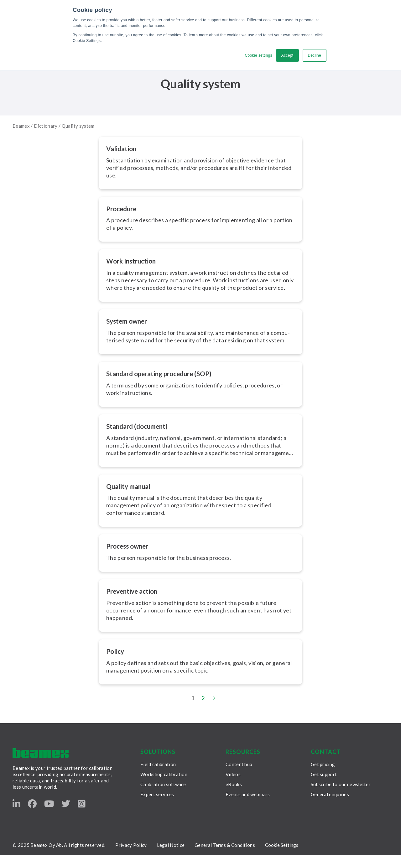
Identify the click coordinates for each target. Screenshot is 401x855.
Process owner (129, 545)
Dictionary (46, 126)
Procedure (123, 208)
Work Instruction (132, 261)
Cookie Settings (281, 844)
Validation (122, 148)
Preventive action (134, 590)
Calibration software (163, 783)
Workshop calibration (163, 773)
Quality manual (129, 485)
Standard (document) (139, 425)
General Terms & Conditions (225, 844)
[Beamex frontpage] (41, 752)
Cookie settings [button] (258, 55)
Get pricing (323, 763)
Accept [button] (287, 55)
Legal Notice (171, 844)
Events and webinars (248, 793)
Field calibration (158, 763)
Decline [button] (314, 55)
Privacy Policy (131, 844)
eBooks (234, 783)
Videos (233, 773)
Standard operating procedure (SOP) (163, 373)
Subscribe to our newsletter (341, 783)
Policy (115, 650)
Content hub (239, 763)
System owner (128, 320)
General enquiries (330, 793)
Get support (324, 773)
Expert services (157, 793)
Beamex (21, 126)
